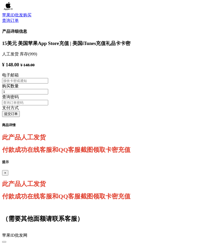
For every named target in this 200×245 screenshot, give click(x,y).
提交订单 (11, 114)
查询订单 (10, 20)
